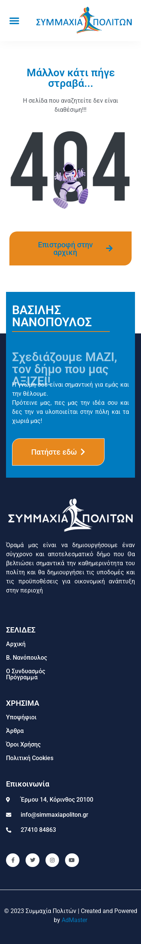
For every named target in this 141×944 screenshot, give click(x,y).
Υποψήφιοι (21, 717)
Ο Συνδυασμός (25, 671)
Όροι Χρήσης (23, 744)
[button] (14, 20)
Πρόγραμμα (22, 677)
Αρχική (16, 644)
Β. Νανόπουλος (26, 657)
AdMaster (74, 920)
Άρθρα (15, 730)
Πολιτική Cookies (29, 758)
